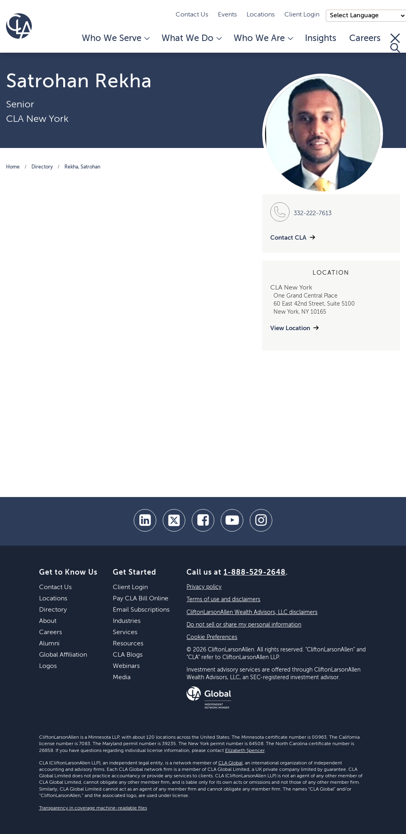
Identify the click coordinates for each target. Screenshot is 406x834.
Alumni (49, 644)
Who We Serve (115, 38)
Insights (320, 38)
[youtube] (232, 520)
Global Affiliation (63, 655)
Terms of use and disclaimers (223, 599)
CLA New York (37, 119)
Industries (127, 621)
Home (13, 167)
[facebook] (203, 520)
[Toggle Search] (395, 43)
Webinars (126, 666)
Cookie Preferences (211, 637)
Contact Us (192, 15)
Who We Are (263, 38)
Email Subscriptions (141, 610)
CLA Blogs (128, 655)
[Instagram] (261, 520)
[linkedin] (145, 520)
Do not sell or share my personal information (243, 625)
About (47, 621)
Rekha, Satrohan (82, 167)
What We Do (191, 38)
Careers (365, 38)
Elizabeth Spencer (245, 750)
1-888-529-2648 (255, 572)
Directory (42, 167)
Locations (260, 15)
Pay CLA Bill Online (140, 599)
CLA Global (230, 763)
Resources (128, 644)
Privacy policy (204, 587)
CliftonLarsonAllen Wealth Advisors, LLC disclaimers (251, 612)
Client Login (301, 15)
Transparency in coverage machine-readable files (93, 808)
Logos (48, 666)
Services (125, 632)
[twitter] (174, 520)
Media (121, 677)
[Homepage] (19, 26)
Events (227, 15)
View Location (290, 328)
